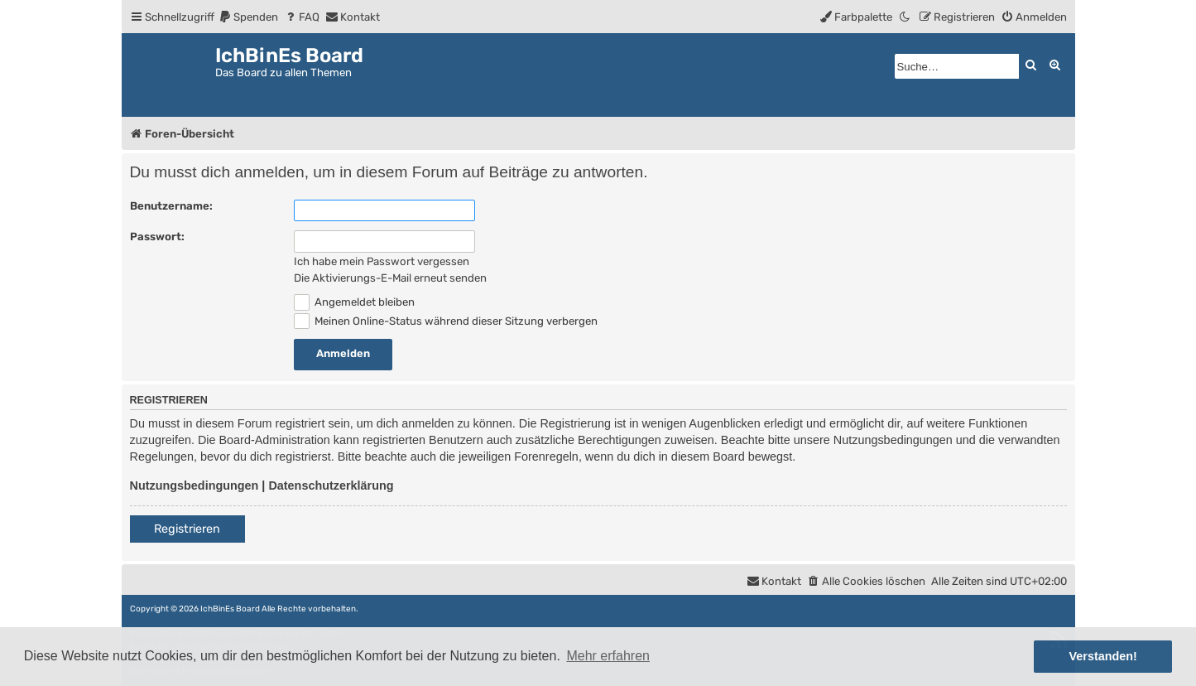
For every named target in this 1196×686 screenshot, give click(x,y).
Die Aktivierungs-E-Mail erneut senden (390, 278)
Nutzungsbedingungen (194, 485)
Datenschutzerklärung (330, 485)
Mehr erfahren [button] (608, 656)
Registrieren (187, 529)
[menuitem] (248, 17)
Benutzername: (171, 206)
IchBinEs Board (230, 609)
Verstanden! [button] (1103, 656)
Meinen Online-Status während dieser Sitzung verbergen (446, 321)
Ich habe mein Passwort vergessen (381, 261)
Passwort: (157, 236)
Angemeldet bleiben (354, 302)
